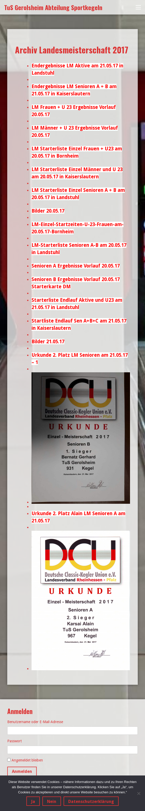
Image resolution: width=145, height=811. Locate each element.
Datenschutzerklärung (91, 801)
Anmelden (22, 771)
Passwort (14, 741)
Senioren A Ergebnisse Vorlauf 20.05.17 (76, 266)
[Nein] (138, 793)
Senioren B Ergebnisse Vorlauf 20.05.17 (76, 279)
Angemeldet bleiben (27, 760)
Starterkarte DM (51, 286)
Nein (51, 801)
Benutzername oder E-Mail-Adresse (35, 722)
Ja (33, 801)
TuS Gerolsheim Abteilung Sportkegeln (53, 7)
